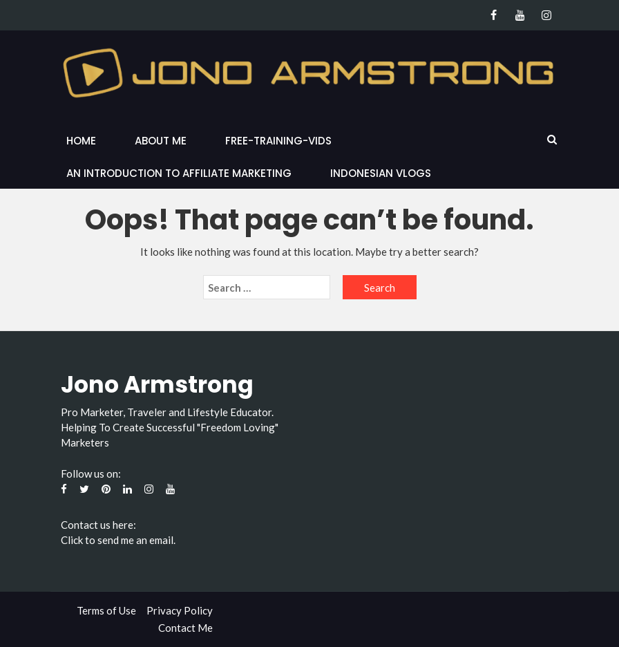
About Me (161, 140)
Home (81, 140)
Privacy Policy (179, 610)
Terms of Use (106, 610)
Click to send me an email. (118, 540)
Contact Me (185, 627)
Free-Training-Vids (278, 140)
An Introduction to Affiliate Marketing (179, 173)
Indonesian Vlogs (380, 173)
